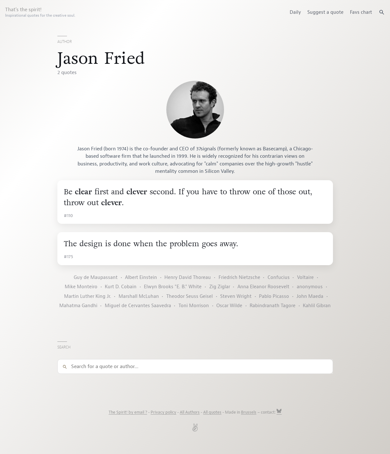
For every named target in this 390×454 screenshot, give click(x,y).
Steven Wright (236, 296)
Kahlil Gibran (317, 306)
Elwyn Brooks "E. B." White (173, 287)
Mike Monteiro (81, 287)
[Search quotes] (381, 12)
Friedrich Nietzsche (239, 277)
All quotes (212, 412)
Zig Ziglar (219, 287)
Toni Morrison (193, 306)
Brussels (248, 412)
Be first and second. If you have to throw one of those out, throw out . (188, 197)
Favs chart (361, 12)
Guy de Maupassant (96, 277)
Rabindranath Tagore (272, 306)
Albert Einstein (141, 277)
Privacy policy (163, 412)
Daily (295, 12)
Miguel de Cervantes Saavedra (138, 306)
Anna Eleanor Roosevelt (263, 287)
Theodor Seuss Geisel (189, 296)
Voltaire (305, 277)
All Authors (190, 412)
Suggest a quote (325, 12)
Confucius (279, 277)
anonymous (310, 287)
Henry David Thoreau (187, 277)
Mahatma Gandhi (78, 306)
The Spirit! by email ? (128, 412)
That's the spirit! (40, 12)
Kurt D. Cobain (121, 287)
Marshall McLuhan (139, 296)
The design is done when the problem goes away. (151, 244)
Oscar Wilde (229, 306)
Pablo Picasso (274, 296)
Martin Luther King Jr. (87, 296)
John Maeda (309, 296)
